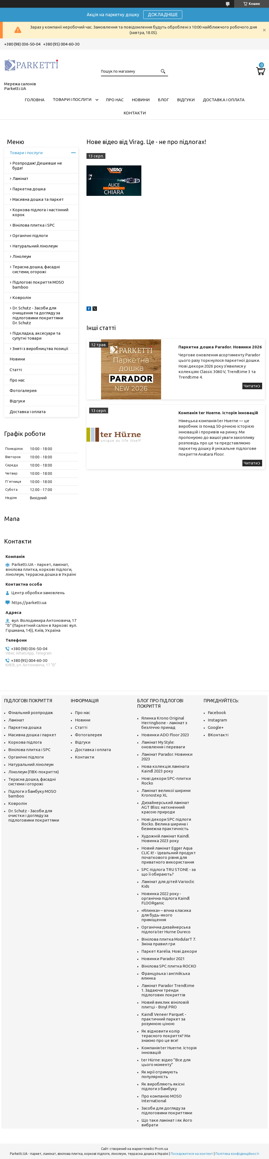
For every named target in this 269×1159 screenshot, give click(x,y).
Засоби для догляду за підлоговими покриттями (166, 1110)
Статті (16, 369)
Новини (141, 99)
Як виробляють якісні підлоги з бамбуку (162, 1086)
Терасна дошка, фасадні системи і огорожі (32, 781)
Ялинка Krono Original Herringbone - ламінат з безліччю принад (164, 723)
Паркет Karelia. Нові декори (169, 951)
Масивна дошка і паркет (32, 734)
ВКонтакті (218, 734)
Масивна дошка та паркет (38, 199)
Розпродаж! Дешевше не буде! (37, 165)
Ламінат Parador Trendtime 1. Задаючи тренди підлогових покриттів (167, 990)
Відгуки (186, 99)
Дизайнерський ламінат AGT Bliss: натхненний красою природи (165, 807)
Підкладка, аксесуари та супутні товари (36, 335)
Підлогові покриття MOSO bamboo (38, 284)
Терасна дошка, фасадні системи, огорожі (36, 269)
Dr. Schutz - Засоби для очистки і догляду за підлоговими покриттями (33, 815)
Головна (34, 99)
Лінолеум (21, 256)
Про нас (115, 99)
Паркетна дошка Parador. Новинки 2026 (220, 347)
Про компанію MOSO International (161, 1098)
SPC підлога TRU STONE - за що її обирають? (168, 871)
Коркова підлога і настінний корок (40, 212)
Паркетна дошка (29, 189)
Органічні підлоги (30, 235)
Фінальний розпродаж (30, 712)
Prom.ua (161, 1148)
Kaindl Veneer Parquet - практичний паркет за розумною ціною (163, 1019)
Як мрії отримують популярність (159, 1074)
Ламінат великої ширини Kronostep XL (165, 792)
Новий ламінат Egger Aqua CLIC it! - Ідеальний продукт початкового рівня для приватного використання (168, 855)
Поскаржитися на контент (192, 1153)
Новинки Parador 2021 (163, 958)
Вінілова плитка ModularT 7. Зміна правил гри (168, 941)
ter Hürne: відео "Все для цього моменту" (165, 1062)
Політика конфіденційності (237, 1153)
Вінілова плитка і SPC (33, 225)
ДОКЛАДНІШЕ (163, 14)
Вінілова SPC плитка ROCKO (168, 966)
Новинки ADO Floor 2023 (165, 734)
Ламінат (20, 178)
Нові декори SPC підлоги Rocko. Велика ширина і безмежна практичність (166, 824)
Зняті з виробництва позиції (40, 348)
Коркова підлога (25, 742)
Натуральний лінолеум (35, 246)
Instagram (217, 720)
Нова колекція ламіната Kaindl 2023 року (165, 768)
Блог (163, 99)
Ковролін (21, 297)
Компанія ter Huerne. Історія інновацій (218, 412)
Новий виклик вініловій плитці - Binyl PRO (165, 1004)
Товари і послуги (72, 99)
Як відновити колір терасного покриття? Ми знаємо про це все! (165, 1036)
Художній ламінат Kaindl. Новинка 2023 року (165, 838)
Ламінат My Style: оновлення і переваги (163, 744)
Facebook (217, 712)
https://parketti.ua (29, 602)
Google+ (216, 727)
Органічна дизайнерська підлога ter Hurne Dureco (165, 929)
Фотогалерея (23, 390)
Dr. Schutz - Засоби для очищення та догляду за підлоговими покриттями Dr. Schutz (37, 315)
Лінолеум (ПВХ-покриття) (33, 771)
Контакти (135, 113)
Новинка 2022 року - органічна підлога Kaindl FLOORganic (165, 898)
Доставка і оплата (224, 99)
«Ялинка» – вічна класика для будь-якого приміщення (166, 915)
